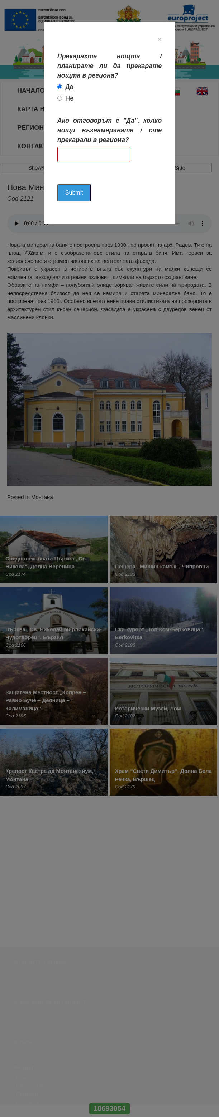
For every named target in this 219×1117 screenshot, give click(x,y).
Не (69, 98)
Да (69, 86)
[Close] (159, 39)
